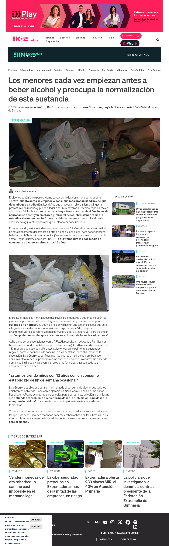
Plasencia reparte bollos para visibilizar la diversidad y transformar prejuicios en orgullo (147, 238)
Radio (111, 38)
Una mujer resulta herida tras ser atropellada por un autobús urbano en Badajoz (146, 287)
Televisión (96, 38)
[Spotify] (135, 522)
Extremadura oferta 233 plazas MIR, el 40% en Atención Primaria (102, 484)
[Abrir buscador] (157, 39)
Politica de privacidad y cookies (120, 533)
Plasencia (94, 70)
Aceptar (35, 519)
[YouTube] (105, 522)
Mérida (81, 70)
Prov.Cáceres (155, 70)
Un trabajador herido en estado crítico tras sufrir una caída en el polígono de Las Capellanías (147, 214)
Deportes (65, 38)
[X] (120, 522)
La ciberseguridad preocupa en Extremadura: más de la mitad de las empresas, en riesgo (64, 486)
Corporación (52, 41)
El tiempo (80, 38)
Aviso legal (106, 539)
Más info (36, 526)
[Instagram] (112, 522)
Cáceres (70, 70)
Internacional (44, 70)
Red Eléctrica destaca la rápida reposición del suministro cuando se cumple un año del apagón (146, 263)
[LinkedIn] (135, 526)
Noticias (49, 38)
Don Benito (107, 70)
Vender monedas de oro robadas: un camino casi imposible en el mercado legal (26, 486)
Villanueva (122, 70)
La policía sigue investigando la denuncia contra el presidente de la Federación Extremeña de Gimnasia (139, 491)
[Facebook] (128, 522)
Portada (12, 70)
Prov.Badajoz (137, 70)
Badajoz (58, 70)
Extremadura (26, 70)
